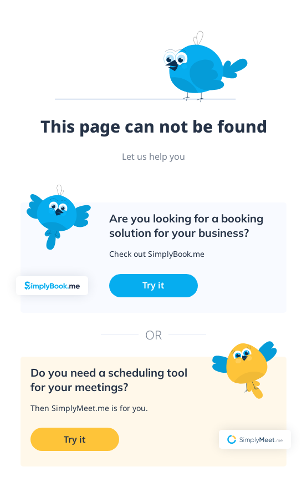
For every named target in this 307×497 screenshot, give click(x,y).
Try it (153, 285)
